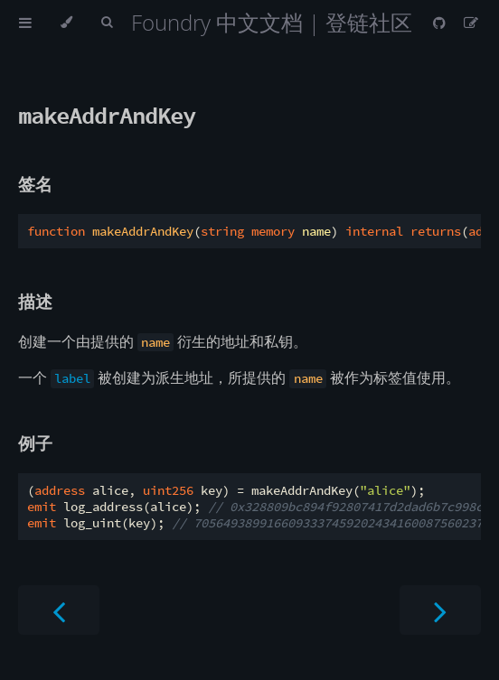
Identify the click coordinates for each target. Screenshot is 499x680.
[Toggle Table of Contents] (25, 22)
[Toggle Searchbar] (107, 22)
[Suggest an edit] (471, 23)
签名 (35, 183)
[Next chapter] (440, 610)
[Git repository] (441, 23)
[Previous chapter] (58, 610)
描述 (35, 301)
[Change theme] (66, 22)
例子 (35, 443)
